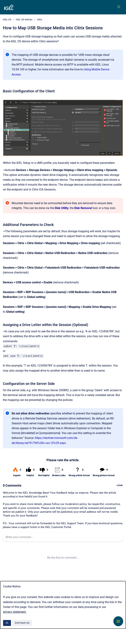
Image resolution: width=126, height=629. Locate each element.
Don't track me (22, 622)
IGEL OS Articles (24, 19)
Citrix (39, 19)
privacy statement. (14, 612)
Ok (7, 622)
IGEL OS (7, 19)
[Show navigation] (118, 621)
